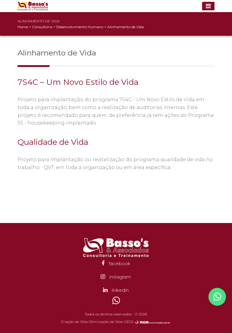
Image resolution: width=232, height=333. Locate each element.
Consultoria (42, 27)
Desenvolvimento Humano (80, 27)
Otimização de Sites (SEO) (111, 321)
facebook (116, 263)
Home (23, 27)
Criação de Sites (74, 321)
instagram (116, 277)
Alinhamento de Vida (125, 27)
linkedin (116, 290)
